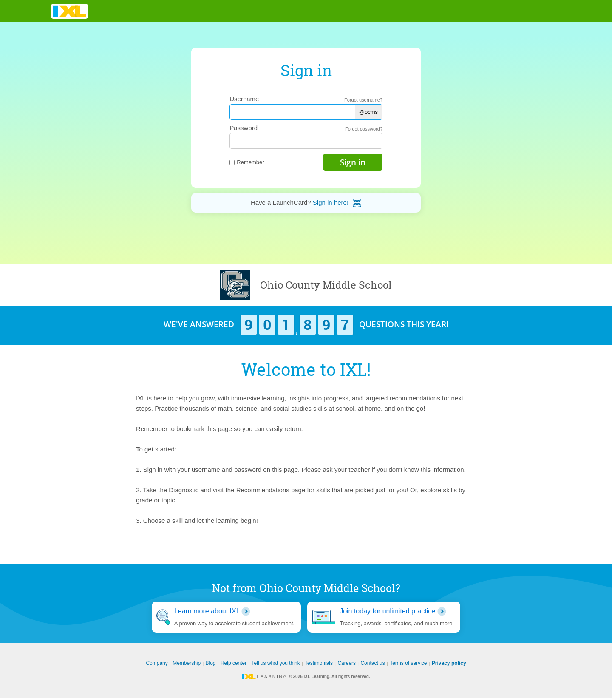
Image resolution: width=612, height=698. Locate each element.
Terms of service (408, 663)
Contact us (372, 663)
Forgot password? (363, 128)
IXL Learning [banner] (69, 11)
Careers (346, 663)
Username (244, 98)
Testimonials (319, 663)
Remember (247, 162)
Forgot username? (363, 99)
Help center (233, 663)
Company (156, 663)
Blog (211, 663)
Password (244, 127)
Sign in (353, 162)
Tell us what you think (276, 663)
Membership (187, 663)
